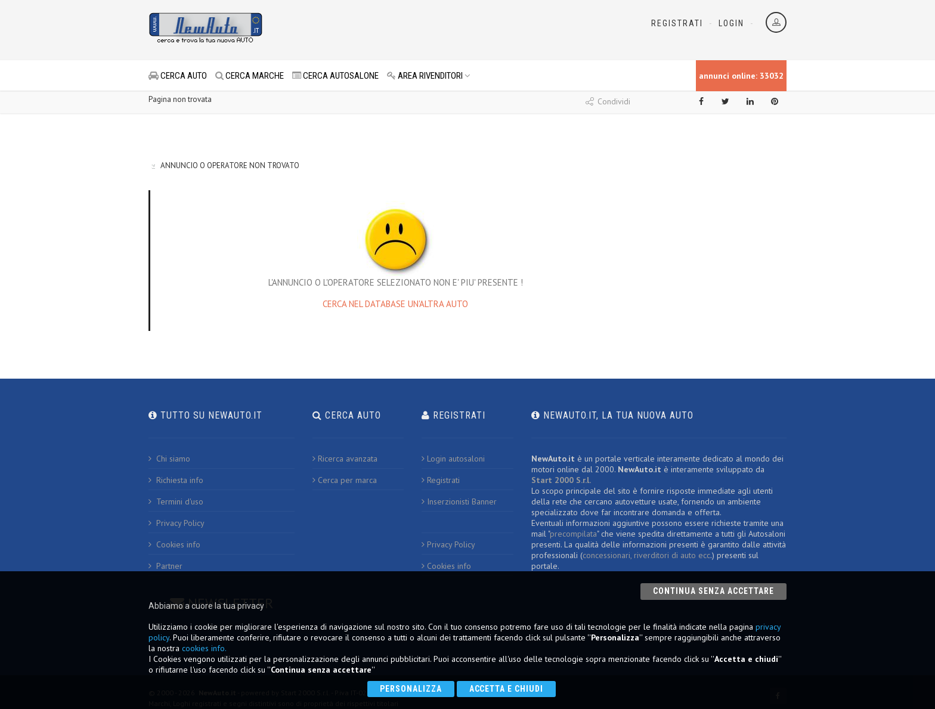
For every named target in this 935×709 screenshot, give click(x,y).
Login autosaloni (453, 458)
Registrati (677, 23)
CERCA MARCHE (249, 75)
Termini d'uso (175, 501)
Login (731, 23)
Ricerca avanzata (344, 458)
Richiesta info (175, 480)
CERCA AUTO (177, 75)
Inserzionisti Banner (459, 501)
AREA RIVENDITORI (428, 75)
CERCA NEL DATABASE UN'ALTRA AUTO (395, 303)
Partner (165, 566)
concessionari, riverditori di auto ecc (646, 555)
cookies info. (204, 648)
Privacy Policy (176, 523)
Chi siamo (169, 458)
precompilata (573, 533)
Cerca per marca (344, 480)
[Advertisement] (414, 30)
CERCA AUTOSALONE (335, 75)
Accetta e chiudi (506, 688)
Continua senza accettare (713, 591)
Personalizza (411, 688)
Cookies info (174, 544)
